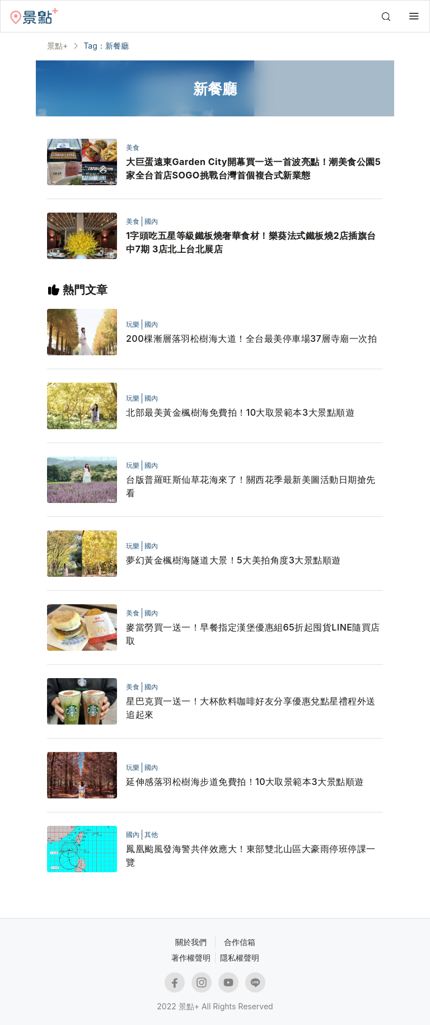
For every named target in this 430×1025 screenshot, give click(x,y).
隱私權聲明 (239, 957)
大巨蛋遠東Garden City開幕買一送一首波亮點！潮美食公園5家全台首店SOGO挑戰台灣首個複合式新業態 (253, 168)
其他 (151, 834)
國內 (151, 221)
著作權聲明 (191, 957)
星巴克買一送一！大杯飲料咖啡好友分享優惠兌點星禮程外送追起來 (251, 707)
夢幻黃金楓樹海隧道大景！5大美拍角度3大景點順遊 (233, 560)
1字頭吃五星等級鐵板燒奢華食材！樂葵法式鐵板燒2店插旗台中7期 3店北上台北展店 (251, 242)
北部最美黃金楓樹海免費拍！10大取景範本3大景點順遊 (240, 412)
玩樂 (132, 324)
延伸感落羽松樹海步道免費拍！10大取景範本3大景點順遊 (245, 781)
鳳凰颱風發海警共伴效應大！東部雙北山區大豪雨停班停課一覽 (251, 855)
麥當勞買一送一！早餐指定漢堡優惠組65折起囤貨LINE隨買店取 (253, 634)
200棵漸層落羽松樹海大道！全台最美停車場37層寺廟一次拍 (251, 338)
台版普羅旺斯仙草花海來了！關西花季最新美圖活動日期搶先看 (251, 486)
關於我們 (191, 942)
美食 (132, 147)
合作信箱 (239, 942)
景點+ (57, 45)
